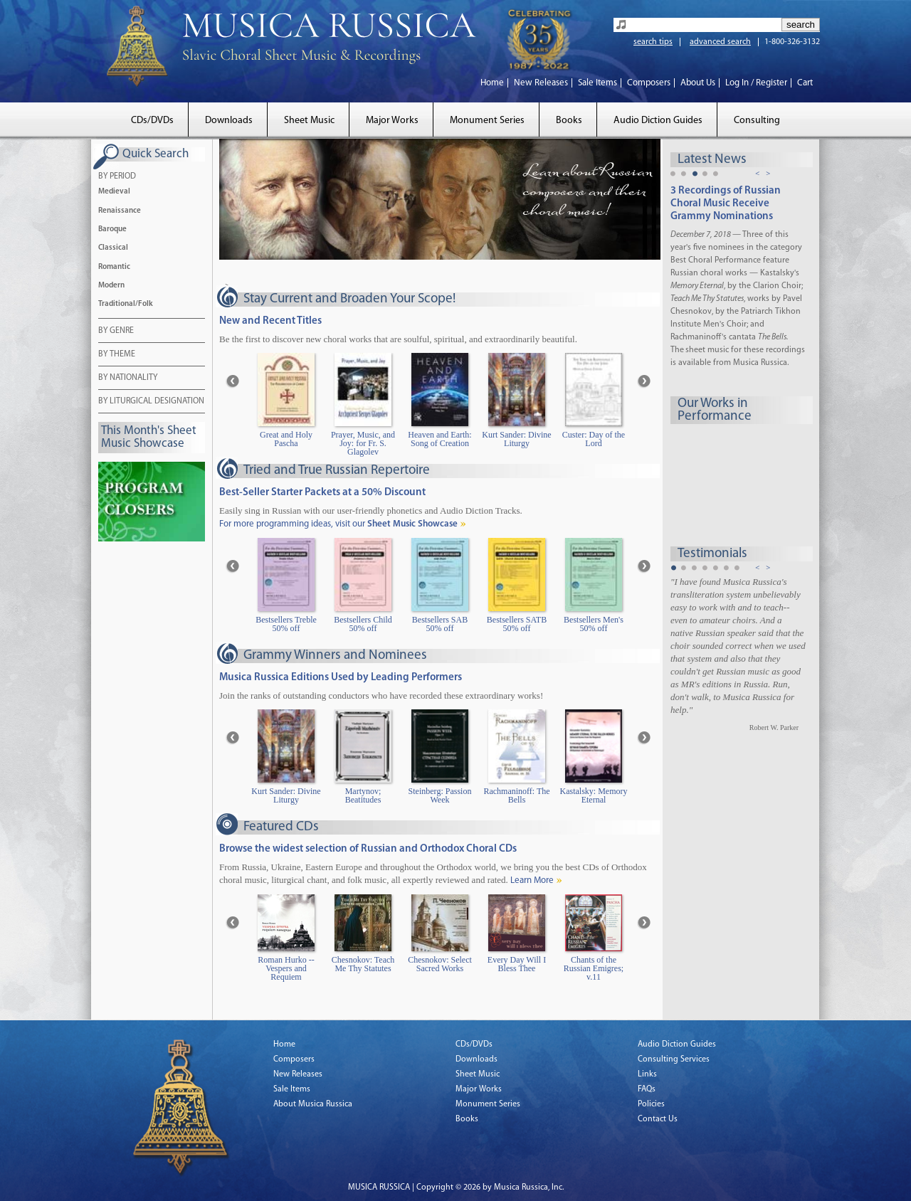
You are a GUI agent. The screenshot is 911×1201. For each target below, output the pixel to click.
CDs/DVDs (152, 120)
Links (647, 1074)
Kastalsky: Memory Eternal (594, 796)
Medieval (114, 192)
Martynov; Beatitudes (363, 796)
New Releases (541, 83)
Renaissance (119, 211)
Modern (111, 286)
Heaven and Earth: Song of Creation (439, 439)
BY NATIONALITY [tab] (127, 378)
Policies (651, 1104)
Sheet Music (309, 120)
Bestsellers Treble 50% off (286, 624)
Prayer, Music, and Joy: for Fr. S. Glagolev (363, 443)
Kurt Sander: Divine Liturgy (516, 439)
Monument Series (487, 120)
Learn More (532, 880)
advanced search (720, 42)
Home (492, 83)
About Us (697, 83)
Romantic (114, 267)
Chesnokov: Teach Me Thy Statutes (363, 964)
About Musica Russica (312, 1104)
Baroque (112, 229)
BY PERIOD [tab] (117, 177)
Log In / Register (756, 83)
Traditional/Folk (125, 304)
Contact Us (658, 1119)
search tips (653, 42)
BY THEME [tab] (116, 355)
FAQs (646, 1089)
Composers (648, 83)
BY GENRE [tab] (116, 331)
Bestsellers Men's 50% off (593, 624)
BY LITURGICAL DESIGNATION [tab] (151, 402)
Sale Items (597, 83)
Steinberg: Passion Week (440, 796)
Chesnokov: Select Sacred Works (440, 964)
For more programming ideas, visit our (338, 524)
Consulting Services (674, 1059)
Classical (113, 248)
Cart (805, 83)
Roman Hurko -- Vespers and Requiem (286, 969)
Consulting (757, 120)
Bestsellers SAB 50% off (440, 624)
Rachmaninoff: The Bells (516, 796)
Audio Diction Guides (658, 120)
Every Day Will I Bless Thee (517, 964)
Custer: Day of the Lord (593, 439)
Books (569, 120)
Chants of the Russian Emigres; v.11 (593, 969)
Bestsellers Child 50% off (363, 624)
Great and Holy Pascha (286, 439)
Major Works (392, 120)
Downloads (229, 120)
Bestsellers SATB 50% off (517, 624)
